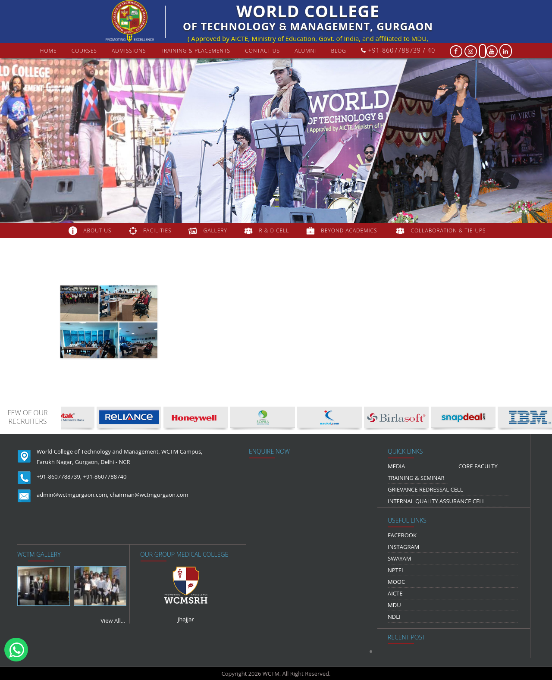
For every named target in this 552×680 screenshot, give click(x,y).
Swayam (399, 558)
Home (48, 50)
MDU (394, 605)
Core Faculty (478, 466)
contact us (262, 50)
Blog (338, 50)
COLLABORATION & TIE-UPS (448, 230)
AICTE (395, 593)
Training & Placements (195, 50)
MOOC (396, 582)
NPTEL (396, 570)
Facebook (402, 535)
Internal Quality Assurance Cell (436, 501)
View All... (112, 620)
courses (84, 50)
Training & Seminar (416, 478)
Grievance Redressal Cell (425, 489)
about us (97, 230)
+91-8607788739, (59, 476)
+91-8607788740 (105, 476)
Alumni (305, 50)
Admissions (129, 50)
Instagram (403, 547)
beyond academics (350, 230)
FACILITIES (157, 230)
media (396, 466)
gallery (215, 230)
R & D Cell (274, 230)
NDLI (394, 616)
